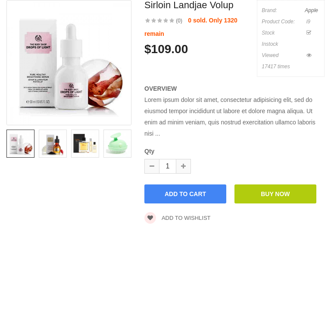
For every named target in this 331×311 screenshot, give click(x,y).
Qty (149, 151)
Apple (311, 10)
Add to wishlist (177, 218)
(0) (179, 21)
